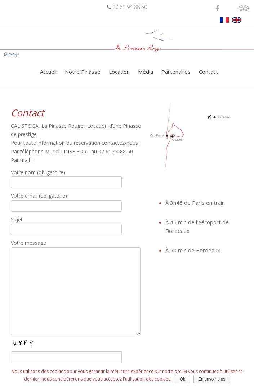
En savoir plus (211, 379)
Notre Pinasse (83, 71)
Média (145, 71)
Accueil (48, 71)
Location (119, 71)
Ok (182, 379)
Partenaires (176, 71)
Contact (208, 71)
